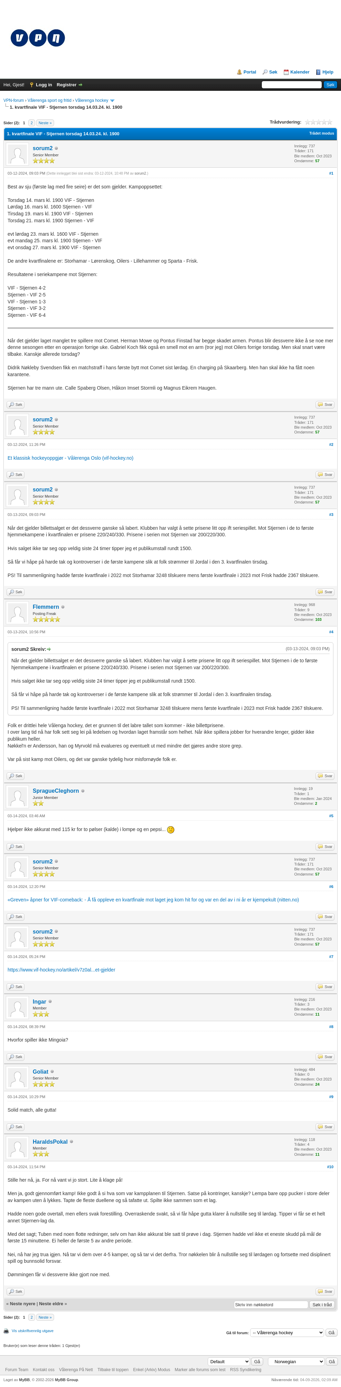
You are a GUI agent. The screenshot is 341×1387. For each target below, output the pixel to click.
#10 (330, 1167)
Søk (273, 72)
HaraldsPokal (50, 1142)
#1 (331, 173)
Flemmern (46, 607)
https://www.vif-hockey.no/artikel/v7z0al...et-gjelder (61, 970)
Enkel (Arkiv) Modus (151, 1369)
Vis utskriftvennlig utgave (32, 1331)
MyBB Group (66, 1380)
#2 (331, 444)
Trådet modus (321, 133)
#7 (331, 957)
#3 (331, 514)
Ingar (39, 1002)
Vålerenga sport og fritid (49, 100)
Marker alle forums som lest (200, 1369)
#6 (331, 887)
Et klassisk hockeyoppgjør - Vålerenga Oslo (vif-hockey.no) (70, 458)
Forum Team (16, 1369)
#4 (331, 632)
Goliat (40, 1072)
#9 (331, 1097)
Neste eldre (51, 1303)
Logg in (44, 84)
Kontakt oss (43, 1369)
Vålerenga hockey (91, 100)
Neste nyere (22, 1303)
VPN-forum (13, 100)
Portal (250, 72)
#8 (331, 1027)
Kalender (300, 72)
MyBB (24, 1380)
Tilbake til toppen (112, 1369)
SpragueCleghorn (56, 791)
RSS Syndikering (245, 1369)
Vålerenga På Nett (76, 1369)
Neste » (45, 123)
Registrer (66, 84)
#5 (331, 816)
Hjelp (327, 72)
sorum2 (43, 148)
